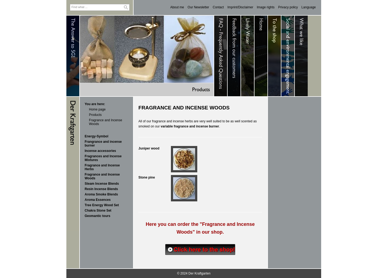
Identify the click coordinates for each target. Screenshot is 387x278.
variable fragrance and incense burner (190, 126)
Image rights (266, 7)
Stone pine (146, 177)
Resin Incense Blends (101, 189)
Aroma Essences (98, 200)
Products (95, 115)
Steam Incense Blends (102, 184)
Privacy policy (288, 7)
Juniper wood (148, 148)
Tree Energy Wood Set (102, 205)
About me (177, 7)
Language (309, 7)
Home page (97, 109)
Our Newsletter (198, 7)
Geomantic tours (97, 216)
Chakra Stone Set (98, 210)
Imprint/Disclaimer (240, 7)
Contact (218, 7)
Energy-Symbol (96, 136)
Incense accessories (100, 151)
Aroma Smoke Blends (101, 194)
